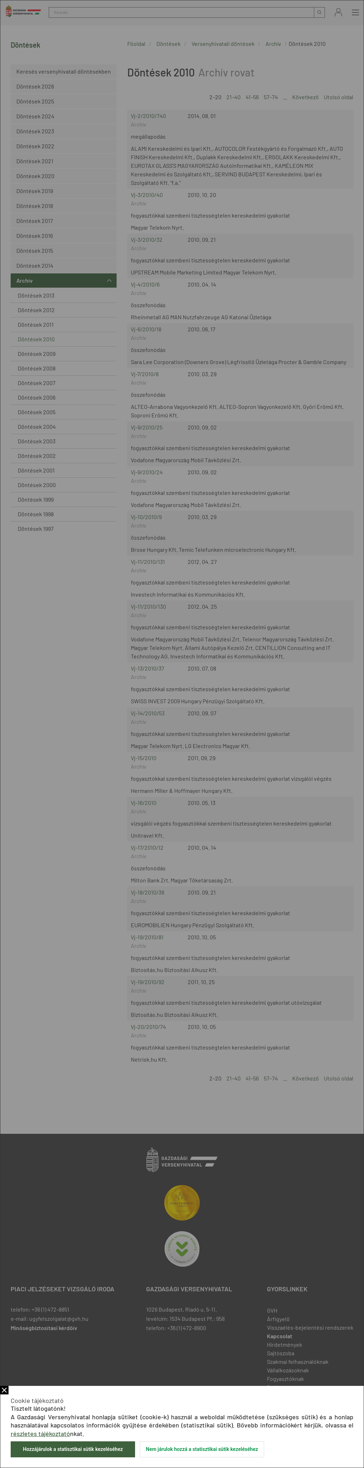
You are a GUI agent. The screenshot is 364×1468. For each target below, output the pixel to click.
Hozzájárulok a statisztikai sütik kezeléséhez (73, 1449)
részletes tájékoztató (40, 1433)
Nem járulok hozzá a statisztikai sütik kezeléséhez (202, 1449)
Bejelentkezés (338, 12)
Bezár (4, 1390)
